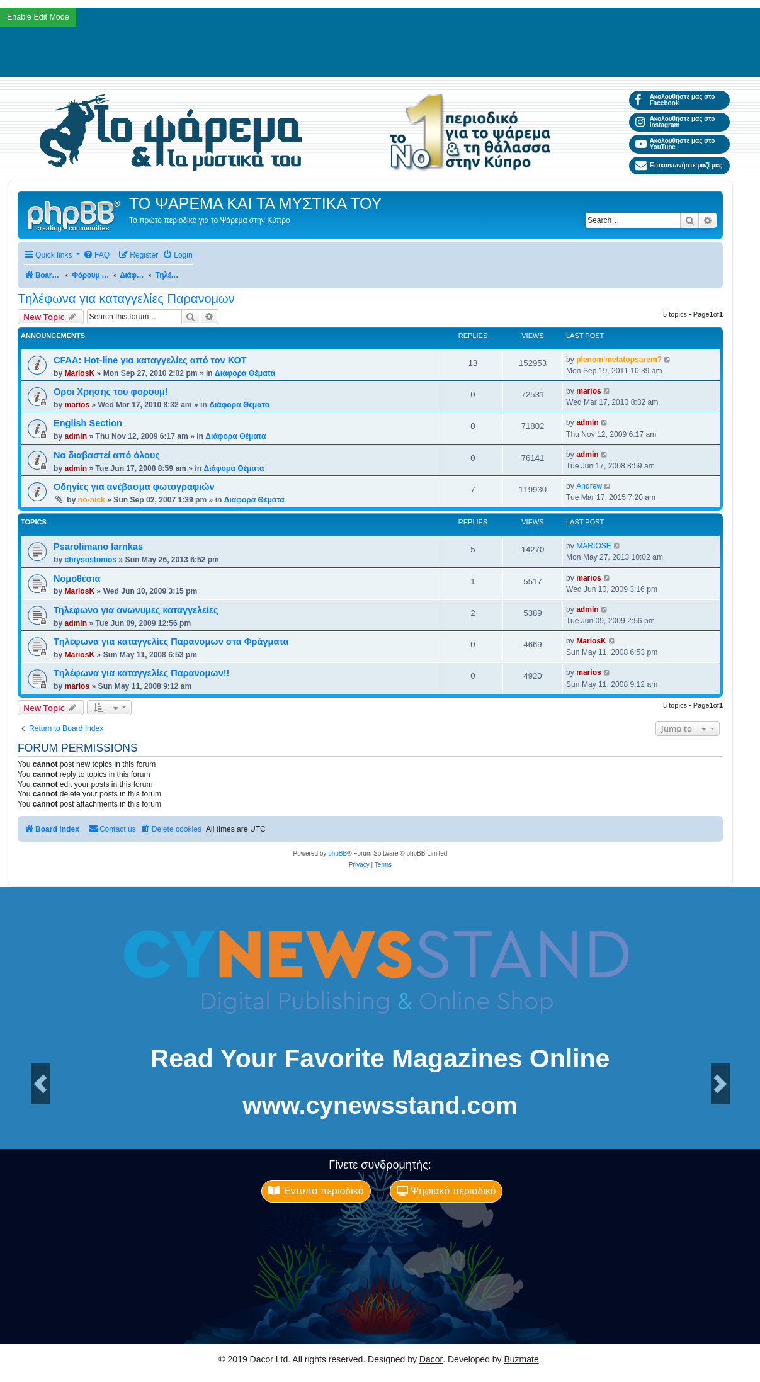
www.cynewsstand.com (379, 1105)
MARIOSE (593, 545)
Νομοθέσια (77, 579)
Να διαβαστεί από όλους (107, 455)
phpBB (337, 853)
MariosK (79, 373)
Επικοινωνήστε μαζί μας (679, 165)
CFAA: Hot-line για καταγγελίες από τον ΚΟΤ (150, 360)
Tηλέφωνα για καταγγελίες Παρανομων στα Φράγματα (171, 642)
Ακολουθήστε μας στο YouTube (675, 143)
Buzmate (521, 1359)
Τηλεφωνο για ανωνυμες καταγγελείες (136, 610)
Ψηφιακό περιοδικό (446, 1191)
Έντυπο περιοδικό (315, 1191)
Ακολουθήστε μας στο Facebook (675, 99)
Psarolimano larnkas (98, 546)
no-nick (91, 500)
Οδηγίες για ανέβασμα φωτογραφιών (134, 487)
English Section (88, 423)
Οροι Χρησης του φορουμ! (111, 392)
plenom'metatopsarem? (619, 359)
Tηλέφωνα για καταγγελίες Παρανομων (126, 298)
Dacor (431, 1359)
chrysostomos (90, 559)
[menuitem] (96, 255)
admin (75, 436)
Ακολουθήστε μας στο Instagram (675, 121)
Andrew (589, 486)
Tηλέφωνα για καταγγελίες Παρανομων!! (141, 673)
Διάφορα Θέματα (245, 373)
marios (76, 404)
